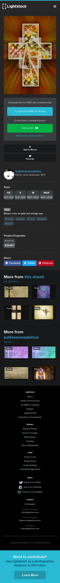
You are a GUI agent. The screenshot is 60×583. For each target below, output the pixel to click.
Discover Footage (30, 432)
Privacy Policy (30, 461)
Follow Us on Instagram (32, 491)
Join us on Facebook (32, 487)
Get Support (30, 504)
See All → (9, 342)
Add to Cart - (30, 128)
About (30, 396)
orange (9, 219)
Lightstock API (30, 413)
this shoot (33, 277)
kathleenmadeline (28, 171)
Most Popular (30, 437)
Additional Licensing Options (30, 135)
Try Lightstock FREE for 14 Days (30, 111)
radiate (42, 219)
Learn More (30, 575)
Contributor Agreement (30, 469)
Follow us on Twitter (32, 482)
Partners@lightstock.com (30, 520)
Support (30, 408)
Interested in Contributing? (30, 417)
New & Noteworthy (30, 445)
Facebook (12, 263)
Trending (30, 441)
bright (8, 223)
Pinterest (45, 263)
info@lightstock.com (30, 512)
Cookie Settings (30, 465)
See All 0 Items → (13, 281)
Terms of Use (30, 457)
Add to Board (30, 148)
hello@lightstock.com (30, 528)
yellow (20, 219)
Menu (54, 6)
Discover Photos (30, 428)
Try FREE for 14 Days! (30, 404)
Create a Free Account (30, 400)
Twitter (29, 263)
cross (31, 219)
